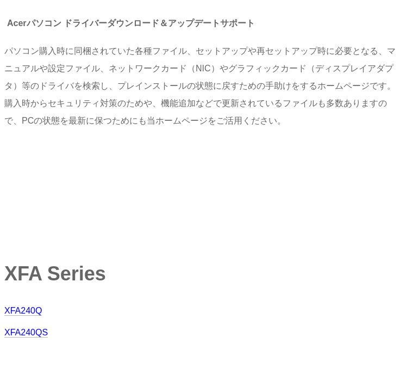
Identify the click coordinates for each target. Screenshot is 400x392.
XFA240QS (26, 332)
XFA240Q (23, 310)
